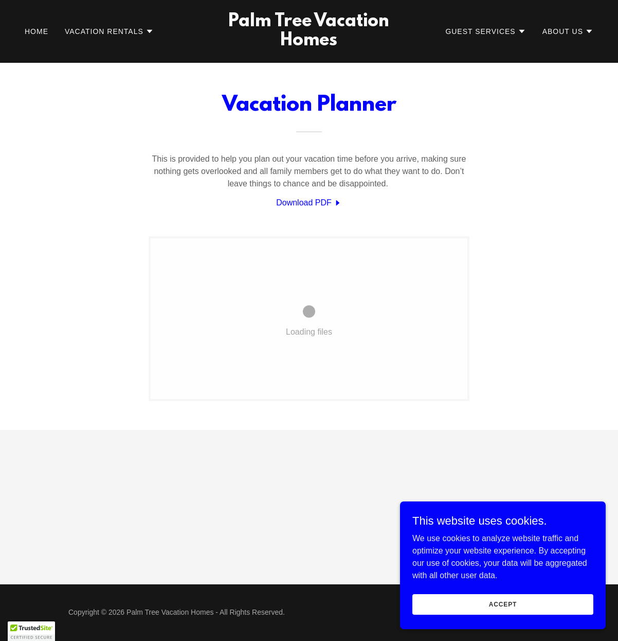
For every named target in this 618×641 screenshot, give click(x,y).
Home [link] (36, 31)
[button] (109, 31)
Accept (503, 604)
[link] (309, 42)
